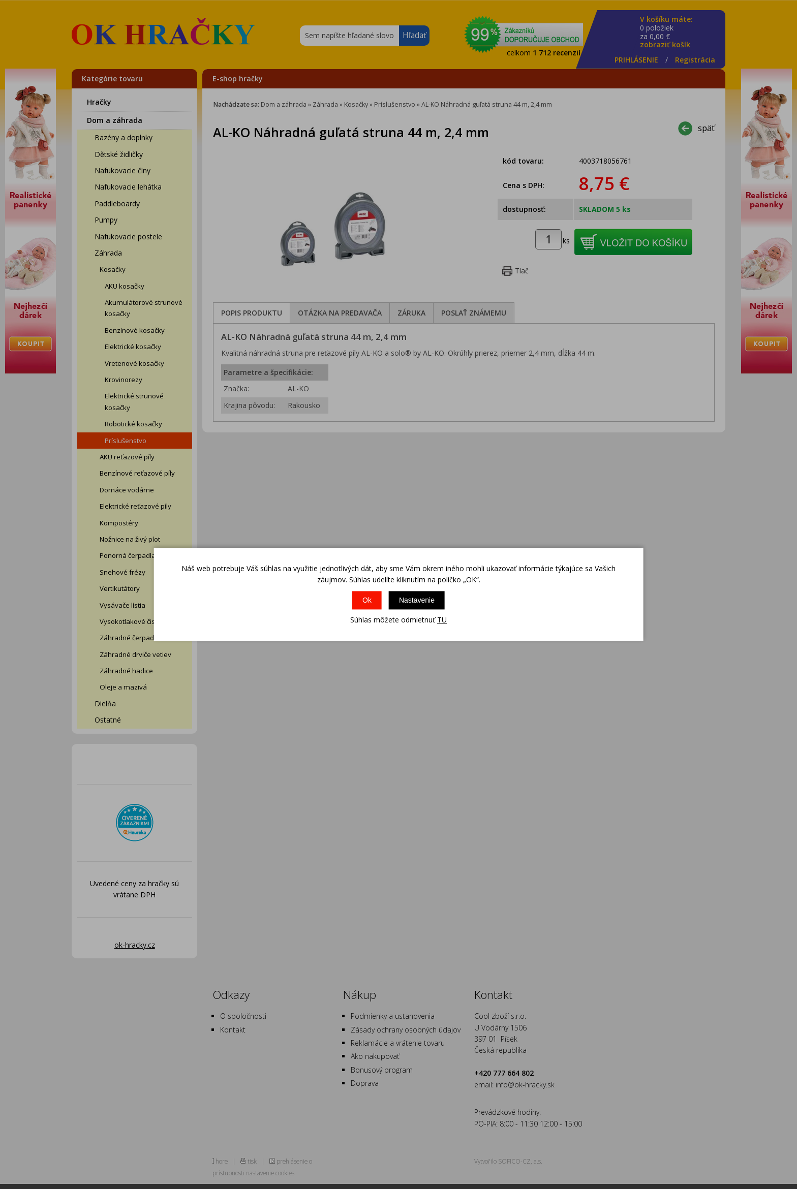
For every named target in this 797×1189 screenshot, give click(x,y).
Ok (367, 600)
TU (442, 619)
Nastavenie (417, 600)
